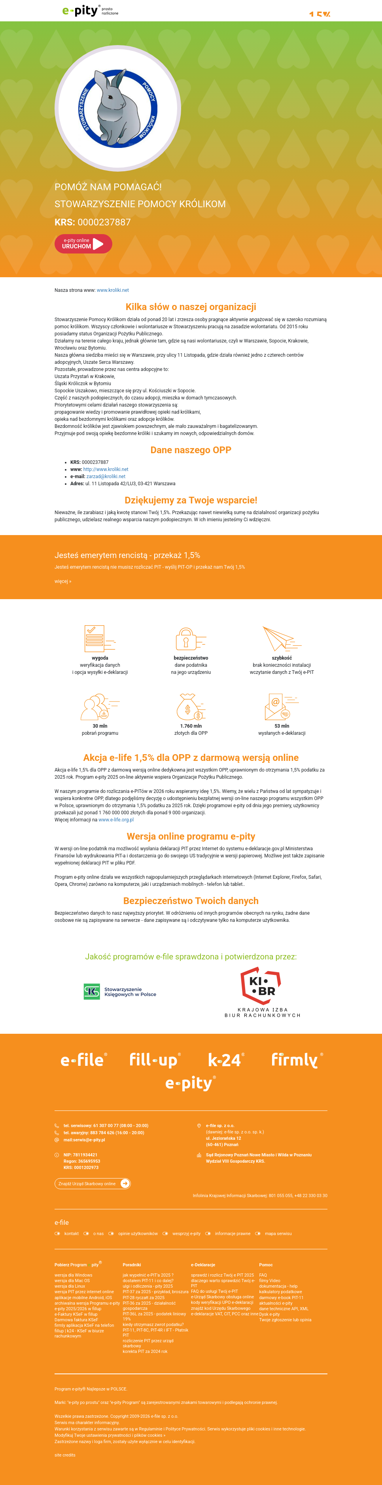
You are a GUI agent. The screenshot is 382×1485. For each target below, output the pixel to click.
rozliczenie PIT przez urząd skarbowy (148, 1343)
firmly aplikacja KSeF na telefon (84, 1325)
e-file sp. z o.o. (164, 1416)
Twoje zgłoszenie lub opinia (285, 1319)
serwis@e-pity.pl (89, 1140)
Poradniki (132, 1264)
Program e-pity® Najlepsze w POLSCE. (91, 1389)
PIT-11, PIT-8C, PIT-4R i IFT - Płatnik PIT (156, 1333)
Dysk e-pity (269, 1314)
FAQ (263, 1275)
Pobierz (78, 1263)
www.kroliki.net (113, 290)
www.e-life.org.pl (116, 820)
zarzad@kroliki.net (106, 476)
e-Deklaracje (203, 1264)
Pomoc (266, 1264)
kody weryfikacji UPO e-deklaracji (222, 1302)
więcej (61, 581)
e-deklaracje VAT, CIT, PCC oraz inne (225, 1314)
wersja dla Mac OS (72, 1280)
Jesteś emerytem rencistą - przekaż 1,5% (127, 555)
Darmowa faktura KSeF (76, 1319)
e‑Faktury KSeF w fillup (76, 1314)
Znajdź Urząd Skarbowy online (87, 1183)
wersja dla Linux (70, 1286)
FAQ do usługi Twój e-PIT (214, 1291)
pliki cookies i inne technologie (276, 1429)
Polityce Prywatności (185, 1429)
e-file (62, 1222)
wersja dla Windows (74, 1275)
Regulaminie (151, 1429)
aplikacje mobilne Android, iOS (83, 1297)
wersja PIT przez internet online (84, 1291)
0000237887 (93, 222)
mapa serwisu (278, 1233)
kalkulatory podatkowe (280, 1291)
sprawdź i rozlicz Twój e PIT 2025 (222, 1275)
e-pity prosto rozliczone (90, 11)
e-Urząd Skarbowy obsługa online (222, 1297)
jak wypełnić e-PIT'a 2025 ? (148, 1275)
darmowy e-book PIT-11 (281, 1297)
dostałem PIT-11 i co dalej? (148, 1280)
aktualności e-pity (276, 1303)
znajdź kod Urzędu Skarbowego (220, 1308)
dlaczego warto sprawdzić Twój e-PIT (223, 1283)
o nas (98, 1233)
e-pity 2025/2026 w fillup (78, 1308)
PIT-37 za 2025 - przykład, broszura (156, 1291)
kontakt (71, 1233)
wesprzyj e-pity (186, 1233)
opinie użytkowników (138, 1233)
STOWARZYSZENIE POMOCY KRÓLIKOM (140, 204)
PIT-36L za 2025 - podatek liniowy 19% (154, 1316)
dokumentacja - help (278, 1286)
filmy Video (269, 1280)
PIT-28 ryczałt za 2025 (144, 1297)
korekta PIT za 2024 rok (145, 1351)
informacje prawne (232, 1233)
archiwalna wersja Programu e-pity (87, 1303)
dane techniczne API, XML (284, 1308)
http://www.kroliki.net (106, 469)
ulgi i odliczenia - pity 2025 (148, 1286)
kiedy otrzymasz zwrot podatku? (153, 1324)
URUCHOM (76, 244)
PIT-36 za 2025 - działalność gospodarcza (149, 1306)
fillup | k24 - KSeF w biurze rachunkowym (79, 1333)
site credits (65, 1455)
